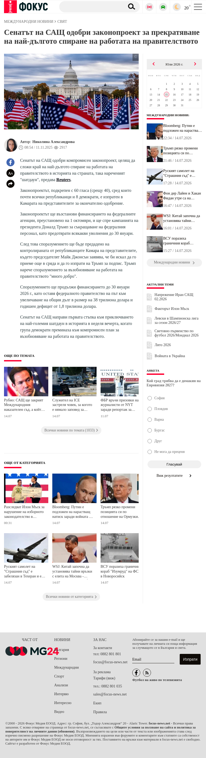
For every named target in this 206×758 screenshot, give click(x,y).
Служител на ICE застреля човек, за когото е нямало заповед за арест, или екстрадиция (72, 405)
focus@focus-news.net (110, 662)
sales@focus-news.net (110, 694)
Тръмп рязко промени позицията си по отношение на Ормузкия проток (120, 512)
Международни (66, 667)
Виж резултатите (174, 476)
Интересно (62, 703)
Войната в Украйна (170, 356)
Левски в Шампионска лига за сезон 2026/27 (176, 320)
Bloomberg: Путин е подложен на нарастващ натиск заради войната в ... (182, 128)
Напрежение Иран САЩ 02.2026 (173, 297)
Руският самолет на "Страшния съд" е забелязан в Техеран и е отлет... (182, 173)
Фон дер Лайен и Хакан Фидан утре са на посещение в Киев (182, 195)
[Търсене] (90, 6)
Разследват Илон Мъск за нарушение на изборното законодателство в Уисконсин (24, 512)
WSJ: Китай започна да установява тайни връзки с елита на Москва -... (181, 218)
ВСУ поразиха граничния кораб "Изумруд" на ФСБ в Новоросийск (121, 571)
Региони (60, 659)
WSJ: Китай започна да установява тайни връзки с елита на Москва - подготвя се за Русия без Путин (72, 572)
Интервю (61, 694)
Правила (100, 712)
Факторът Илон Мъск (172, 309)
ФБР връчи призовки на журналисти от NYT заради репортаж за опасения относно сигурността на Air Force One (120, 405)
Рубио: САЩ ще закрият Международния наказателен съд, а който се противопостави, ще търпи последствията (23, 405)
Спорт (59, 676)
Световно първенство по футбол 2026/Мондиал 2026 (176, 333)
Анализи (61, 685)
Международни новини (168, 115)
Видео (59, 712)
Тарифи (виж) (104, 678)
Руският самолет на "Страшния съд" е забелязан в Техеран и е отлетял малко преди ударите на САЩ (23, 572)
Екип (97, 703)
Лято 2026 (163, 345)
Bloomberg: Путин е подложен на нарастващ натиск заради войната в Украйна (71, 512)
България (61, 650)
